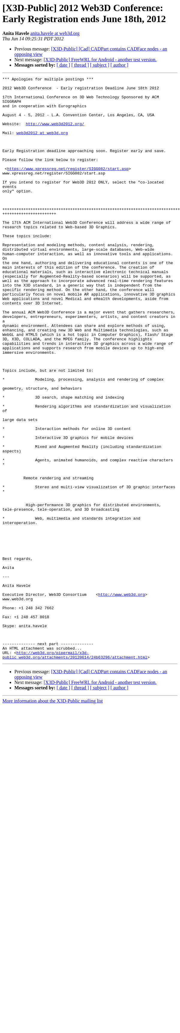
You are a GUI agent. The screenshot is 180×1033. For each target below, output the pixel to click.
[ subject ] (99, 65)
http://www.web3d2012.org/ (55, 133)
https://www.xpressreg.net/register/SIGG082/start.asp (68, 187)
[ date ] (63, 65)
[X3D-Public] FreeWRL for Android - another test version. (100, 59)
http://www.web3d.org (121, 682)
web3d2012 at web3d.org (42, 144)
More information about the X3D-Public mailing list (52, 801)
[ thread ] (80, 65)
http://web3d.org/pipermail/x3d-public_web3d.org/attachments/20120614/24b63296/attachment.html (74, 754)
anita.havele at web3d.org (54, 33)
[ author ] (119, 65)
